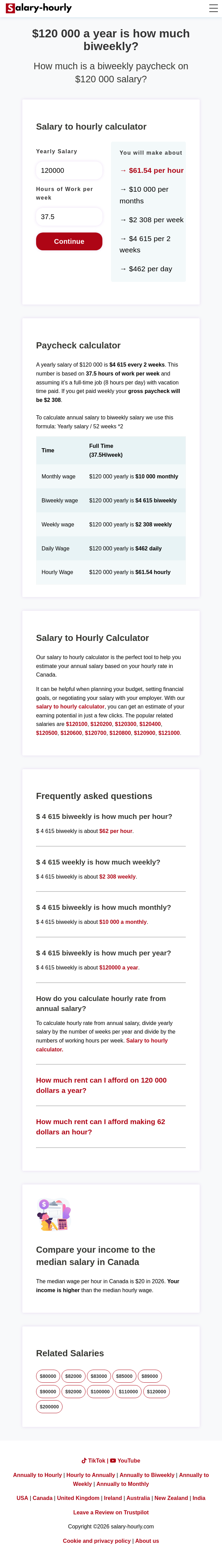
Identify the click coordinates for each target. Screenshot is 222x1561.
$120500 (46, 733)
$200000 (49, 1406)
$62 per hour (115, 831)
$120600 (71, 733)
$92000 (73, 1391)
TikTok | (96, 1461)
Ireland (113, 1498)
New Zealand (171, 1498)
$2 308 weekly (117, 877)
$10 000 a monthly (123, 922)
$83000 (99, 1376)
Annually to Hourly (37, 1475)
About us (147, 1541)
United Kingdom (78, 1498)
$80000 (48, 1376)
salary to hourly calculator (70, 707)
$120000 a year (118, 967)
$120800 (120, 733)
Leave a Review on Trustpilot (111, 1512)
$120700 (95, 733)
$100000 (100, 1391)
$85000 (124, 1376)
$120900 (144, 733)
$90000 (48, 1391)
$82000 (73, 1376)
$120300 (125, 724)
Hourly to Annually (90, 1475)
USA (22, 1498)
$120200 (101, 724)
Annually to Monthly (123, 1484)
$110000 (128, 1391)
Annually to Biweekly (147, 1475)
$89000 (150, 1376)
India (198, 1498)
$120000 (156, 1391)
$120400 (150, 724)
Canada (43, 1498)
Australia (138, 1498)
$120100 (76, 724)
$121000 (169, 733)
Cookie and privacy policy (97, 1541)
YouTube (125, 1461)
